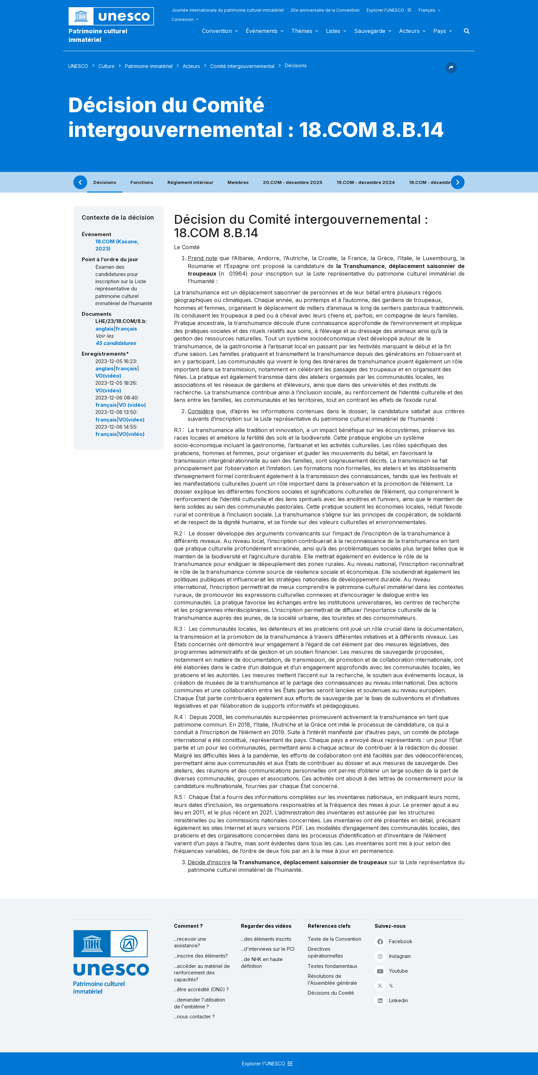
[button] (451, 71)
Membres (238, 182)
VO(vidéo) (108, 376)
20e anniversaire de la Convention (325, 10)
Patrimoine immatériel (149, 66)
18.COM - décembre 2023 (438, 182)
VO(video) (131, 420)
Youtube (391, 971)
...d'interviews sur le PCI (267, 949)
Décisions (104, 182)
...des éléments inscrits (266, 939)
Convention (217, 30)
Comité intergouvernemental (242, 66)
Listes (333, 30)
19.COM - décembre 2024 (366, 182)
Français (427, 10)
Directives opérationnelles (325, 952)
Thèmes (301, 30)
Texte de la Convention (334, 939)
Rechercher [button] (464, 30)
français (126, 329)
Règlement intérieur (190, 182)
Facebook (393, 941)
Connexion (183, 19)
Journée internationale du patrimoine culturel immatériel (228, 10)
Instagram (393, 956)
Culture (106, 66)
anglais (104, 329)
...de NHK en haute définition (262, 962)
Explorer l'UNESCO (389, 10)
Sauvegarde (369, 30)
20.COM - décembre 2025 (293, 182)
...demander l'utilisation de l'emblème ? (199, 1003)
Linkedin (391, 1000)
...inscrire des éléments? (201, 956)
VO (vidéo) (132, 405)
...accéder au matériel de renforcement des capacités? (202, 972)
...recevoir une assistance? (190, 942)
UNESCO (78, 66)
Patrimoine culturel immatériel (98, 35)
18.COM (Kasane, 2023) (117, 245)
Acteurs (409, 30)
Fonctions (141, 182)
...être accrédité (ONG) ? (201, 989)
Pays (439, 30)
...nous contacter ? (194, 1016)
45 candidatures (115, 343)
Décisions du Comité (331, 993)
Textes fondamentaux (333, 966)
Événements (262, 30)
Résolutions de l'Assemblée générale (332, 979)
